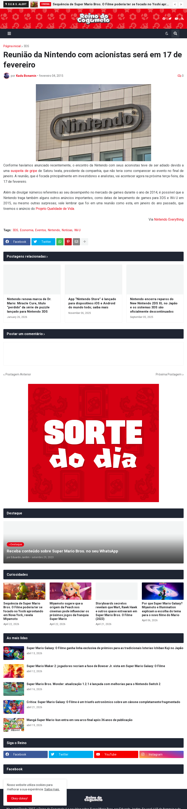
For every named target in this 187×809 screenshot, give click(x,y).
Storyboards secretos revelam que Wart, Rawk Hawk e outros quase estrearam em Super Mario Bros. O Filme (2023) (116, 611)
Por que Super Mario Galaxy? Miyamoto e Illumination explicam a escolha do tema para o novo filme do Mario (162, 609)
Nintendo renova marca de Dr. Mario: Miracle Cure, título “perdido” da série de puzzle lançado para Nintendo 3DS (29, 305)
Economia (26, 230)
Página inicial (12, 46)
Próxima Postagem (169, 374)
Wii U (77, 230)
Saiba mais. (52, 789)
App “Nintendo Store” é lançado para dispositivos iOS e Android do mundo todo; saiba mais (92, 303)
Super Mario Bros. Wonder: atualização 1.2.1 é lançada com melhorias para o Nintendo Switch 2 (93, 684)
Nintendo (54, 230)
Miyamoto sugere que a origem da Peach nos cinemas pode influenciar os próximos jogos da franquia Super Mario (69, 611)
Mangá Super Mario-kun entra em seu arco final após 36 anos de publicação (80, 720)
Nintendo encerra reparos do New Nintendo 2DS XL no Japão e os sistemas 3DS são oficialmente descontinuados (154, 305)
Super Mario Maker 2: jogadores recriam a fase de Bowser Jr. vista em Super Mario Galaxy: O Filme (96, 666)
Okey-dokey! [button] (19, 798)
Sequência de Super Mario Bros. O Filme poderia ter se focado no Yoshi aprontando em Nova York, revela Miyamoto (111, 4)
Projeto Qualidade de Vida (55, 209)
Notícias (67, 230)
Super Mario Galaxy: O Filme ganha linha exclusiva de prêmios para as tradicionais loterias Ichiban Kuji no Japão (105, 648)
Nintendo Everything (169, 219)
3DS (26, 46)
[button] (175, 4)
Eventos (40, 230)
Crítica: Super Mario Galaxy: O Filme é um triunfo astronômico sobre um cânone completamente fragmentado (103, 702)
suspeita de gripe (24, 171)
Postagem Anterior (18, 374)
